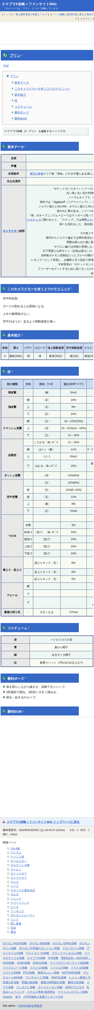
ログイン (88, 18)
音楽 (13, 927)
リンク (15, 919)
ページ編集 (58, 14)
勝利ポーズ (21, 112)
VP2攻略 (53, 957)
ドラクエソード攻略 (15, 967)
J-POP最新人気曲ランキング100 (43, 996)
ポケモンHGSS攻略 (15, 943)
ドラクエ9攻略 (12, 972)
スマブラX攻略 (36, 957)
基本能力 (20, 94)
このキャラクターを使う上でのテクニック (42, 88)
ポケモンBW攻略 (39, 943)
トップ (7, 14)
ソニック (16, 898)
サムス (15, 881)
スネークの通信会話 (23, 890)
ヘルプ (43, 14)
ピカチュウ (33, 219)
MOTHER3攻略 (71, 972)
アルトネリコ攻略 (73, 948)
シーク (15, 886)
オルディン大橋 (20, 865)
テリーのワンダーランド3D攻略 (69, 962)
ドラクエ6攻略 (39, 967)
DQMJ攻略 (23, 962)
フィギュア (17, 911)
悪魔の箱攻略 (30, 982)
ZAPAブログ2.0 (74, 987)
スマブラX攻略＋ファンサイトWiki (29, 4)
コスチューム (23, 106)
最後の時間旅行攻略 (53, 982)
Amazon (8, 996)
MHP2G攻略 (58, 977)
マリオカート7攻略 (37, 977)
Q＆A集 (15, 848)
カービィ (16, 869)
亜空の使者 (36, 173)
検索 (35, 14)
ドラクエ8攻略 (80, 967)
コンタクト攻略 (25, 987)
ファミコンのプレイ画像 (73, 991)
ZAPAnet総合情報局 (30, 1005)
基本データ (21, 82)
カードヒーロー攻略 (50, 987)
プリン (15, 55)
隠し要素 (16, 923)
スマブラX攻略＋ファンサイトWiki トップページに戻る (43, 822)
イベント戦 (17, 856)
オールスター (19, 861)
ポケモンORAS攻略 (64, 943)
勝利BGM (20, 118)
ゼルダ (15, 894)
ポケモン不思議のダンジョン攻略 (39, 948)
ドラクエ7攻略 (59, 967)
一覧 (15, 14)
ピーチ (15, 907)
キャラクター (11, 231)
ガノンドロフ (19, 873)
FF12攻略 (29, 972)
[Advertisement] (47, 33)
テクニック (62, 289)
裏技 (13, 932)
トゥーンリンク (20, 902)
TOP (6, 65)
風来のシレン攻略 (48, 972)
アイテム (16, 852)
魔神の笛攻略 (76, 982)
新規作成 (72, 14)
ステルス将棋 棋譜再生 (41, 991)
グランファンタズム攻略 (67, 953)
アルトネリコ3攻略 (37, 953)
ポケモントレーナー (23, 915)
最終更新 (25, 14)
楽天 (18, 996)
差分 (81, 14)
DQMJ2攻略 (40, 962)
